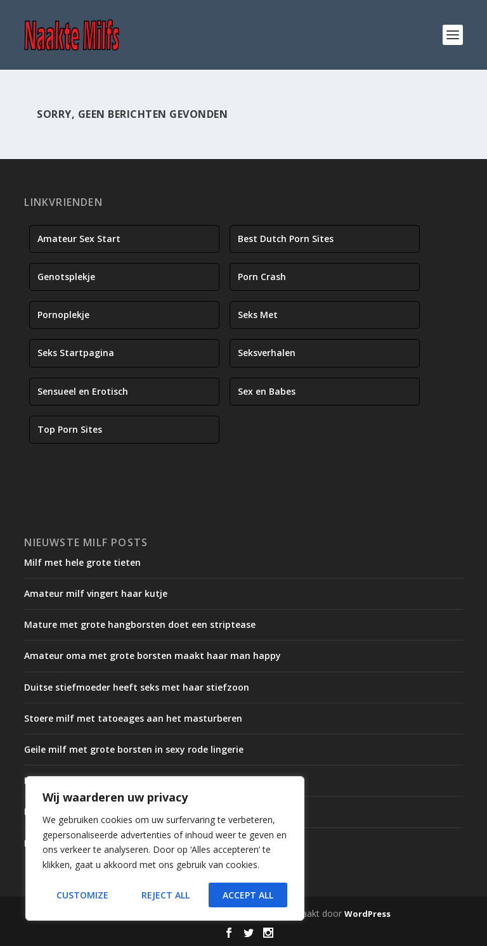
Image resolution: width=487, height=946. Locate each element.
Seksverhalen (266, 353)
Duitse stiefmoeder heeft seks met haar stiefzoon (136, 687)
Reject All (165, 895)
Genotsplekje (66, 277)
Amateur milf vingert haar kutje (95, 593)
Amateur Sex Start (78, 239)
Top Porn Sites (69, 429)
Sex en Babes (266, 391)
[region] (164, 848)
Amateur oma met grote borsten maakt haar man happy (152, 655)
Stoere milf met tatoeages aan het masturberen (133, 718)
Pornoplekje (63, 315)
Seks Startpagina (75, 353)
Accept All (248, 895)
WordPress (367, 913)
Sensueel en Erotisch (82, 391)
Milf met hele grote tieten (82, 562)
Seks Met (258, 315)
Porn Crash (262, 277)
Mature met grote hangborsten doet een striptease (140, 624)
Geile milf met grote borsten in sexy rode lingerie (134, 749)
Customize (82, 895)
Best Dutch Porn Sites (286, 239)
